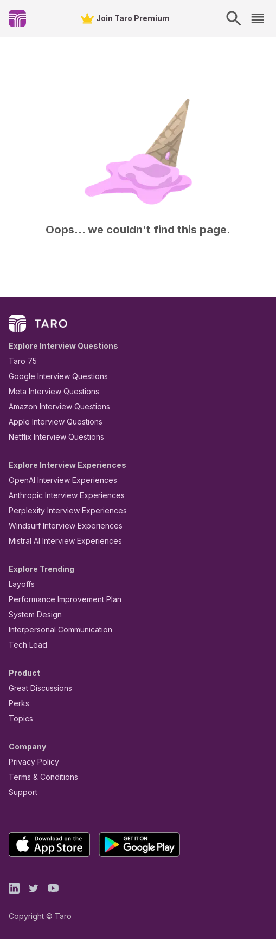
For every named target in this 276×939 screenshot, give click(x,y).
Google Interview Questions (51, 376)
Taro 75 (20, 361)
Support (21, 792)
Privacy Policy (31, 762)
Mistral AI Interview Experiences (59, 541)
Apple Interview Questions (50, 422)
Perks (17, 703)
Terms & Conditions (39, 777)
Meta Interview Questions (48, 391)
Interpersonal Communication (54, 629)
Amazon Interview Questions (53, 406)
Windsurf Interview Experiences (58, 525)
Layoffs (20, 584)
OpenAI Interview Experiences (56, 480)
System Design (31, 614)
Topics (19, 718)
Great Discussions (36, 688)
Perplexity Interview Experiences (59, 510)
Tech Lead (24, 645)
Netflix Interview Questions (51, 437)
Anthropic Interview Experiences (59, 495)
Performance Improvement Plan (57, 599)
